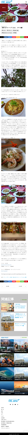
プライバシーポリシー (5, 428)
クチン (4, 30)
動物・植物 (16, 30)
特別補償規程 (3, 424)
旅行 (2, 411)
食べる (3, 7)
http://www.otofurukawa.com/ (6, 264)
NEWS (2, 407)
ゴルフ (2, 416)
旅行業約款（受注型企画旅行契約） (8, 421)
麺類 (15, 32)
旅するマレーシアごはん (7, 32)
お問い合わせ (3, 419)
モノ (2, 414)
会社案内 (3, 417)
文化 (2, 412)
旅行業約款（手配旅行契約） (6, 423)
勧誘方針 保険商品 (5, 426)
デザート (9, 30)
